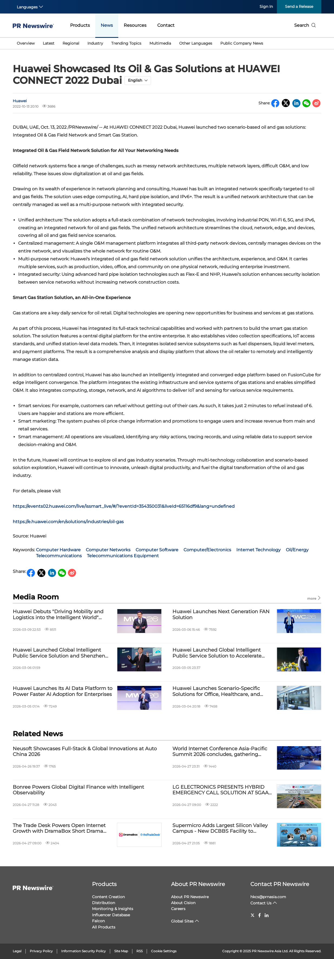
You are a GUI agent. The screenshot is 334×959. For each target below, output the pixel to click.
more (314, 598)
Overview (26, 43)
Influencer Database (111, 914)
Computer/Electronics (207, 549)
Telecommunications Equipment (123, 555)
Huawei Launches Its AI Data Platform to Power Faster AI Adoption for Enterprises (62, 691)
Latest (48, 43)
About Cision (183, 902)
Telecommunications (59, 555)
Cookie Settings (163, 951)
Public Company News (241, 43)
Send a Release (299, 6)
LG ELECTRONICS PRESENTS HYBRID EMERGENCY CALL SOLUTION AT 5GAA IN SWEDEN (220, 790)
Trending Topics (126, 43)
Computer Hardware (58, 549)
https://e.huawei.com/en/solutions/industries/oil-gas (68, 521)
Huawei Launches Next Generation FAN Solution (221, 614)
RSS (139, 951)
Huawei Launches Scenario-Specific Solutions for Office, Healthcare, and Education (216, 691)
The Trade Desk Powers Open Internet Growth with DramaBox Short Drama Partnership (59, 828)
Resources (135, 25)
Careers (178, 908)
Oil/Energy (297, 549)
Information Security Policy (83, 951)
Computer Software (157, 549)
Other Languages (195, 43)
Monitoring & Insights (112, 908)
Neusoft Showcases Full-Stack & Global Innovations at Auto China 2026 (85, 752)
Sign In (266, 6)
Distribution (103, 902)
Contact (166, 25)
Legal (17, 951)
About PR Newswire (198, 884)
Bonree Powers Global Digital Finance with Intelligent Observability (78, 790)
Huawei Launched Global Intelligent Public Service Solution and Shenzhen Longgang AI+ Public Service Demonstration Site (59, 653)
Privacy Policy (41, 951)
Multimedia (160, 43)
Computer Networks (108, 549)
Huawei (20, 100)
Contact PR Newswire (279, 884)
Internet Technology (258, 549)
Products (80, 25)
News (107, 25)
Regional (71, 43)
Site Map (121, 951)
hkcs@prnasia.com (268, 896)
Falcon (98, 920)
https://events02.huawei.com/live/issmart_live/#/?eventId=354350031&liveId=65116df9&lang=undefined (124, 506)
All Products (103, 927)
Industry (95, 43)
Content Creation (108, 896)
